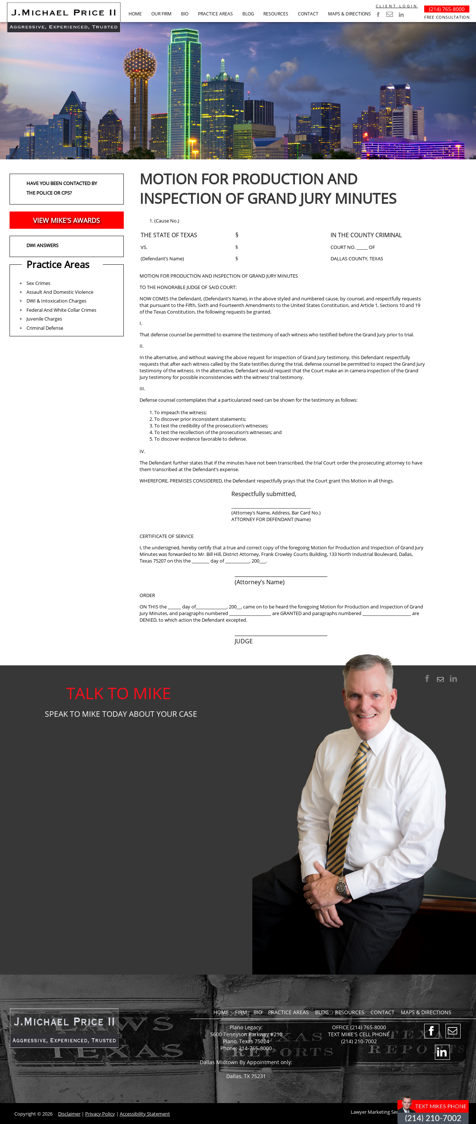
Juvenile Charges (44, 318)
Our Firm (161, 14)
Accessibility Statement (145, 1113)
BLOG (248, 14)
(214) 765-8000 (447, 9)
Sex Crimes (38, 283)
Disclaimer (69, 1113)
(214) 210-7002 (359, 1041)
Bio (184, 14)
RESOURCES (275, 14)
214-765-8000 (255, 1048)
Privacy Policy (100, 1113)
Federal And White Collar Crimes (61, 310)
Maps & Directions (349, 14)
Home (135, 14)
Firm (241, 1012)
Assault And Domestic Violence (59, 292)
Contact (308, 14)
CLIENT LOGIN (397, 5)
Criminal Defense (44, 328)
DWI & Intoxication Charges (56, 300)
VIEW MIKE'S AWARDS (66, 220)
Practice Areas (215, 14)
